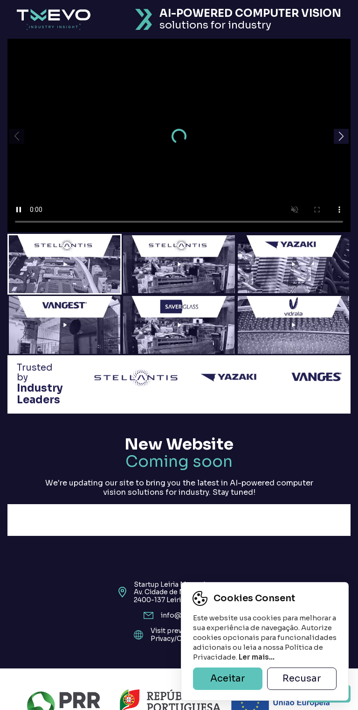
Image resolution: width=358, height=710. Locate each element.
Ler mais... (257, 657)
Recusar (301, 678)
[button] (341, 136)
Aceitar (227, 678)
